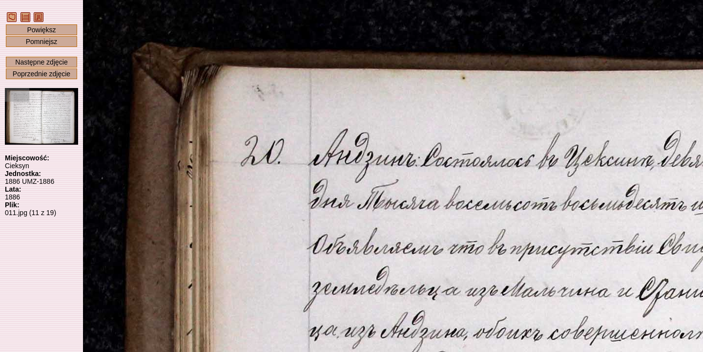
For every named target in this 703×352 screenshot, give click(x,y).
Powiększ (41, 30)
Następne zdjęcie (41, 62)
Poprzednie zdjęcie (41, 74)
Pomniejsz (42, 41)
